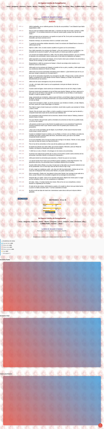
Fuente (69, 237)
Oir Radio (100, 425)
